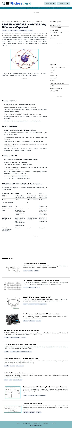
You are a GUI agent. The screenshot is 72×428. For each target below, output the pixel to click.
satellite (30, 30)
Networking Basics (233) (56, 33)
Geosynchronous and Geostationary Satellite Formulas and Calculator (45, 387)
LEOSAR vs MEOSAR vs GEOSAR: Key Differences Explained (26, 21)
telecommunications (15, 337)
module (36, 270)
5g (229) (52, 80)
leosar (4, 30)
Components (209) (54, 35)
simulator (32, 320)
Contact (53, 423)
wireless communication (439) (57, 67)
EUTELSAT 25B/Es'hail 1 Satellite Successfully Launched (21, 330)
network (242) (53, 78)
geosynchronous (33, 395)
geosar (15, 30)
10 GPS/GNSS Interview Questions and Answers (19, 373)
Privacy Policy (26, 423)
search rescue (23, 30)
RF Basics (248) (54, 30)
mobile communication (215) (57, 83)
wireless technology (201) (56, 88)
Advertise (46, 423)
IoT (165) (52, 38)
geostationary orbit (15, 351)
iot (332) (52, 70)
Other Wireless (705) (55, 25)
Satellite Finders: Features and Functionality (36, 297)
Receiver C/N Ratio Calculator (32, 403)
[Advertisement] (36, 16)
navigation (36, 287)
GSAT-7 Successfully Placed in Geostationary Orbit (20, 344)
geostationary (42, 395)
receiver (30, 270)
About (18, 423)
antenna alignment (34, 304)
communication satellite (26, 351)
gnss (6, 379)
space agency (20, 365)
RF (16, 3)
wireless (26, 412)
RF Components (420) (55, 27)
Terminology (5, 21)
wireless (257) (53, 75)
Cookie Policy (37, 423)
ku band (23, 337)
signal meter (42, 304)
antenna (12, 365)
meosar (10, 30)
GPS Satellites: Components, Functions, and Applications (41, 280)
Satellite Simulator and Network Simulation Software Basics (41, 314)
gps (25, 270)
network (38, 320)
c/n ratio (38, 412)
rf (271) (52, 73)
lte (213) (52, 85)
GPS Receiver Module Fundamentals (34, 263)
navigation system (17, 379)
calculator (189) (54, 91)
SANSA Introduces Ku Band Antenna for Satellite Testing (21, 359)
